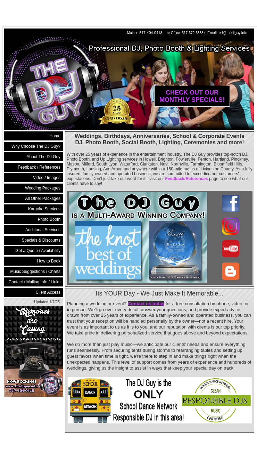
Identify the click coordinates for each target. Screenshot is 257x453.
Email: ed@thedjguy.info (227, 33)
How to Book (48, 261)
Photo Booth (49, 219)
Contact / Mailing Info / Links (34, 282)
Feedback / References (39, 167)
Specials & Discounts (41, 240)
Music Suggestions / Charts (35, 271)
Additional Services (42, 229)
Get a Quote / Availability (37, 250)
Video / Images (46, 177)
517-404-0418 (150, 33)
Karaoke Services (44, 209)
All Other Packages (42, 198)
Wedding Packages (42, 188)
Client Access (48, 292)
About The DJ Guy (43, 156)
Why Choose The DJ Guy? (35, 146)
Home (54, 136)
